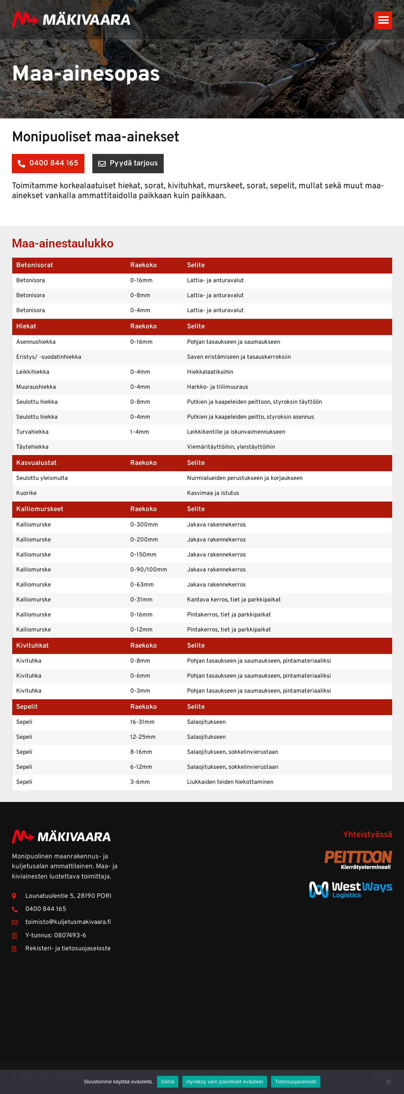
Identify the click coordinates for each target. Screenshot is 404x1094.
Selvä (167, 1082)
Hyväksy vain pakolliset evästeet (224, 1082)
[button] (383, 20)
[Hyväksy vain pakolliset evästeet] (388, 1086)
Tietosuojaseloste (295, 1082)
